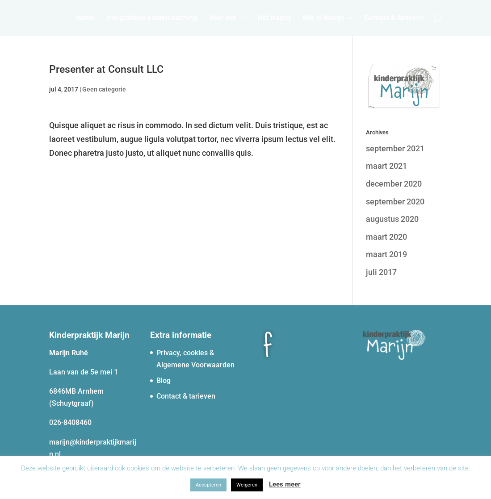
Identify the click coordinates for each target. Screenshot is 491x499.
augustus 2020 (392, 219)
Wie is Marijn (323, 18)
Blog (163, 380)
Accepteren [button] (208, 485)
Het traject (274, 18)
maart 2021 (386, 165)
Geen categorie (104, 89)
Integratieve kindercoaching (152, 18)
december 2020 (394, 183)
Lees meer (285, 484)
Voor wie (223, 18)
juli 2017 (381, 272)
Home (85, 18)
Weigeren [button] (246, 485)
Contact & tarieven (394, 18)
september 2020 (395, 201)
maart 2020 (386, 236)
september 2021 (395, 148)
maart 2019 (386, 254)
